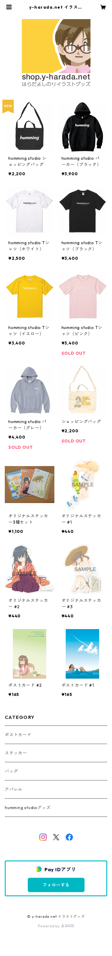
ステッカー (16, 753)
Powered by (56, 926)
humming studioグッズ (28, 807)
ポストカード (18, 734)
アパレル (13, 789)
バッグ (11, 771)
